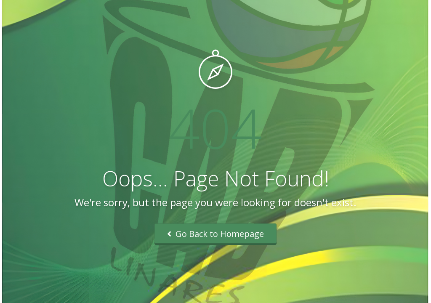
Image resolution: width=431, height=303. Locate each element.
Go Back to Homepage (215, 233)
